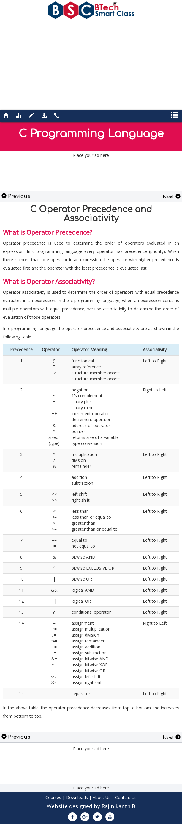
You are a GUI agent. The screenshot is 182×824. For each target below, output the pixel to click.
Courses (53, 797)
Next (172, 197)
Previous (15, 196)
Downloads (77, 797)
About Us (101, 797)
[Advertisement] (91, 63)
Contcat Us (126, 797)
